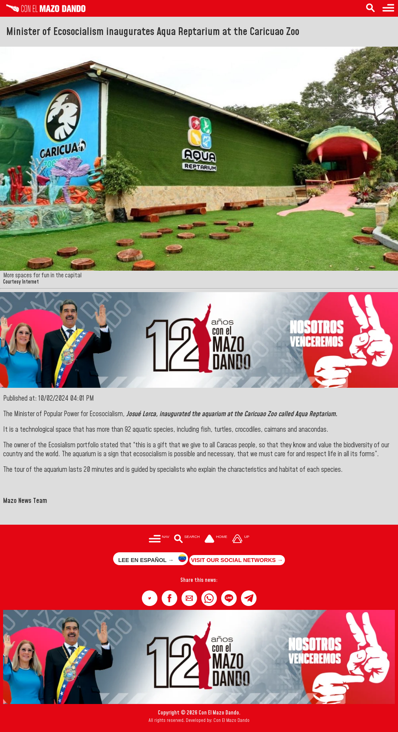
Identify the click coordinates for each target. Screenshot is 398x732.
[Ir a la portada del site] (216, 539)
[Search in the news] (370, 8)
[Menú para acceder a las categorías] (159, 539)
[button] (149, 598)
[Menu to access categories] (388, 8)
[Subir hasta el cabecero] (240, 539)
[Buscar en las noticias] (186, 539)
